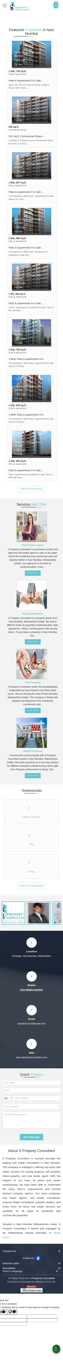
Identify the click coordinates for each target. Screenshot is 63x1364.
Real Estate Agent (33, 545)
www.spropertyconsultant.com (31, 1057)
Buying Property (33, 613)
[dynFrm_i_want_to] (31, 1106)
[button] (31, 989)
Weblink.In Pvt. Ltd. (45, 1281)
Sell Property (33, 682)
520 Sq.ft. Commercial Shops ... (27, 136)
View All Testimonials (31, 885)
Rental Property (33, 751)
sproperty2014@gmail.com (31, 1023)
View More (32, 573)
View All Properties (31, 488)
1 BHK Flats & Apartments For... (27, 359)
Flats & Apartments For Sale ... (26, 80)
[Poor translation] (12, 1312)
